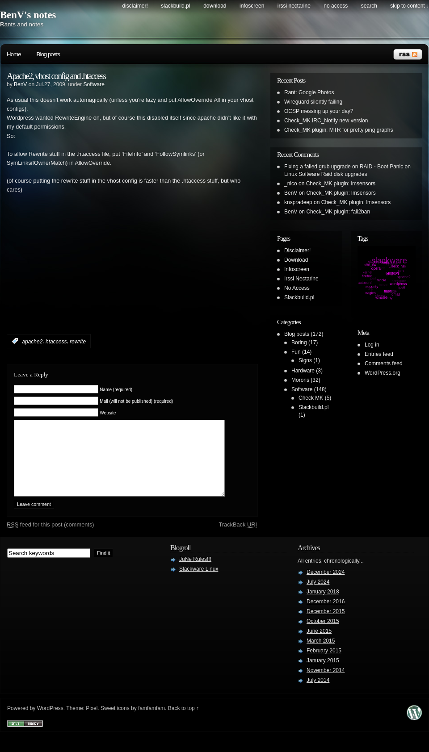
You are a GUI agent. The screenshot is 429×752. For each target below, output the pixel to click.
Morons (300, 380)
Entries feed (379, 354)
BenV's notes (28, 15)
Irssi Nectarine (294, 6)
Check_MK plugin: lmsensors (340, 183)
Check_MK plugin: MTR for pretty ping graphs (338, 130)
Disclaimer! (135, 6)
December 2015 (326, 625)
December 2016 (326, 615)
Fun (296, 352)
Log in (372, 345)
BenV (20, 84)
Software (93, 84)
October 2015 (323, 634)
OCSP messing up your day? (318, 111)
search (369, 6)
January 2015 (323, 674)
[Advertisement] (111, 277)
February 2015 (324, 664)
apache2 (32, 341)
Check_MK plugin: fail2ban (338, 212)
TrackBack (238, 538)
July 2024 (318, 595)
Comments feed (384, 363)
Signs (305, 360)
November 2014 (326, 684)
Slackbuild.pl (175, 6)
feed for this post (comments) (50, 538)
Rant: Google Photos (309, 92)
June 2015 (319, 644)
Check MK (311, 398)
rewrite (78, 341)
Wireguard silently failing (313, 102)
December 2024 (326, 585)
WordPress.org (382, 373)
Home (14, 54)
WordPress (50, 722)
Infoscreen (252, 6)
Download (214, 6)
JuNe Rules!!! (195, 572)
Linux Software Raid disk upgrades (325, 174)
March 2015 (321, 654)
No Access (336, 6)
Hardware (303, 371)
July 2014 (318, 693)
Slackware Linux (198, 582)
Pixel (91, 722)
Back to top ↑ (183, 722)
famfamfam (151, 722)
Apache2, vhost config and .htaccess (56, 76)
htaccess (56, 341)
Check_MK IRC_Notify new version (326, 120)
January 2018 (323, 605)
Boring (299, 342)
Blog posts (48, 54)
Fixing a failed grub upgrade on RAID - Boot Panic (343, 166)
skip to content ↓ (409, 6)
